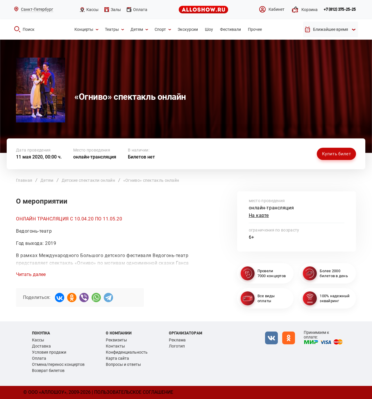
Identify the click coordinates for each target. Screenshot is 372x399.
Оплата (39, 358)
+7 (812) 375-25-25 (339, 10)
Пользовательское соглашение (133, 392)
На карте (259, 215)
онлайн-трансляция (94, 157)
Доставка (41, 346)
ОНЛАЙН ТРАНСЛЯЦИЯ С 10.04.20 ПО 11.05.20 (69, 219)
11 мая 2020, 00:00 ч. (39, 157)
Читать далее (31, 274)
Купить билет (336, 153)
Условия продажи (49, 352)
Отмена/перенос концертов (58, 364)
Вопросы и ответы (123, 364)
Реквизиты (116, 340)
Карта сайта (117, 358)
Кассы (38, 340)
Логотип (177, 346)
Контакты (115, 346)
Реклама (177, 340)
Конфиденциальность (127, 352)
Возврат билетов (48, 370)
